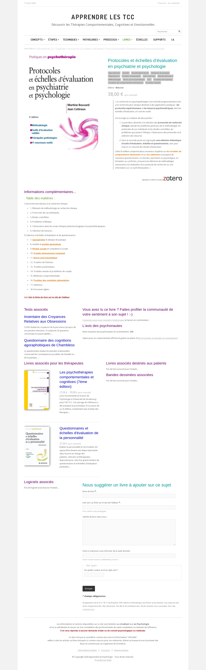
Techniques (71, 39)
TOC (149, 79)
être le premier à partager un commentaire (157, 338)
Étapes (54, 39)
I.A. (173, 39)
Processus (111, 39)
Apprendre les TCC (103, 17)
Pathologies (91, 39)
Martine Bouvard (165, 76)
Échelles (142, 39)
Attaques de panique (160, 73)
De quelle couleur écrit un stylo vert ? (101, 570)
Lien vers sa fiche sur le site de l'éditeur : (102, 502)
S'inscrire (162, 3)
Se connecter (174, 3)
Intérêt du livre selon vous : (95, 517)
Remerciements (121, 650)
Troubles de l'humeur (163, 79)
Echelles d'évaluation (131, 76)
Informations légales (87, 650)
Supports (159, 39)
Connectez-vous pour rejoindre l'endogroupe (103, 320)
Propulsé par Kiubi (103, 660)
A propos (105, 650)
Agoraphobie (114, 73)
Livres (128, 39)
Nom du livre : (90, 491)
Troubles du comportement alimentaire (126, 83)
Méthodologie (114, 79)
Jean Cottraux (149, 76)
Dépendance (114, 76)
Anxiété (126, 73)
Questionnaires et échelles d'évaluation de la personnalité (79, 433)
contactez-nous (88, 609)
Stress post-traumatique (134, 79)
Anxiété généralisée (140, 73)
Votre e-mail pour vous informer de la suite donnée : (107, 551)
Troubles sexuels (153, 83)
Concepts (38, 39)
